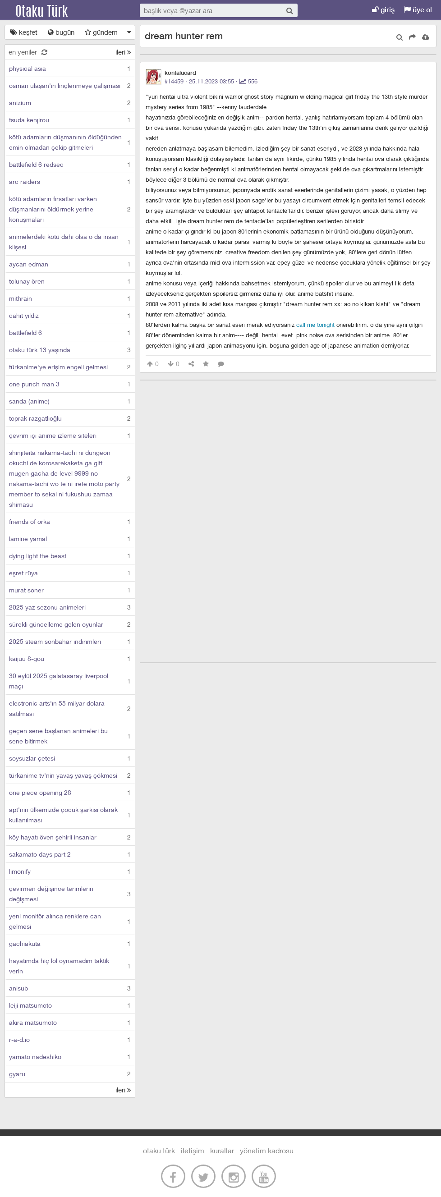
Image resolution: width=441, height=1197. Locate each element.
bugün (61, 32)
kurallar (222, 1150)
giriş (383, 9)
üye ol (418, 9)
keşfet (23, 32)
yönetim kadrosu (267, 1150)
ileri (123, 52)
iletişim (192, 1150)
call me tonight (315, 324)
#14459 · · (211, 81)
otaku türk (159, 1150)
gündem (101, 32)
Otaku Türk (50, 10)
